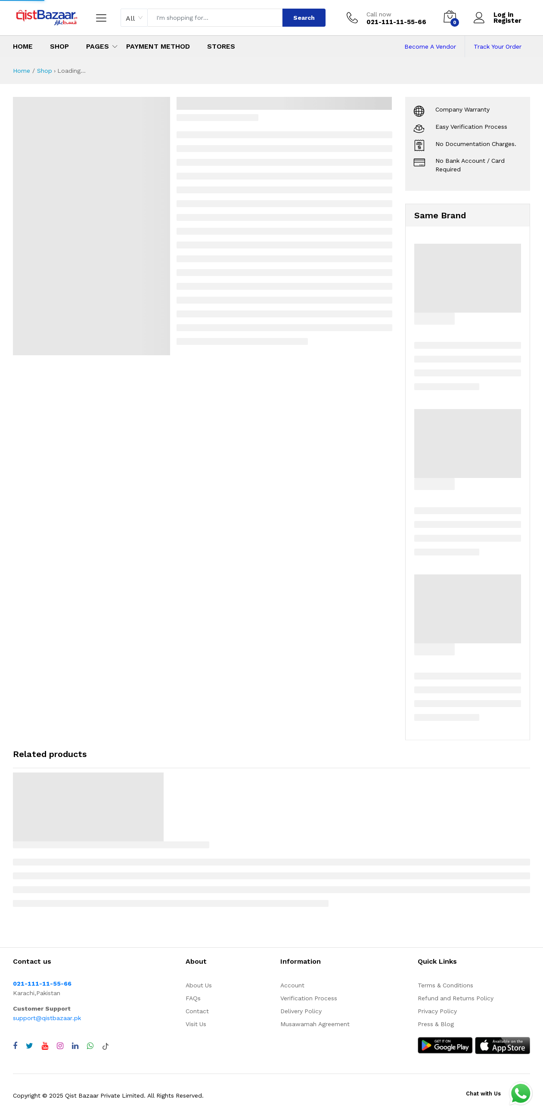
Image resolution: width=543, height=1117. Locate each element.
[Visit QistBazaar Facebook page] (15, 1046)
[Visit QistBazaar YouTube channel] (45, 1046)
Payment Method (158, 46)
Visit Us (196, 1024)
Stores (221, 46)
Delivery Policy (301, 1011)
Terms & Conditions (445, 985)
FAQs (193, 998)
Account (292, 985)
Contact (197, 1011)
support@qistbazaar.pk (47, 1018)
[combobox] (134, 18)
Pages (97, 46)
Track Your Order (497, 46)
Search (304, 17)
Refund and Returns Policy (455, 998)
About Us (199, 985)
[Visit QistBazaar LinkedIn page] (75, 1046)
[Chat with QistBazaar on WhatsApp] (90, 1046)
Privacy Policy (437, 1011)
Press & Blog (436, 1024)
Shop (59, 46)
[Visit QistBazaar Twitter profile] (29, 1046)
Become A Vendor (430, 46)
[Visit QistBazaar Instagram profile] (60, 1046)
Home (23, 46)
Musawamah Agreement (315, 1024)
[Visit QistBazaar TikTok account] (105, 1046)
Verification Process (308, 998)
